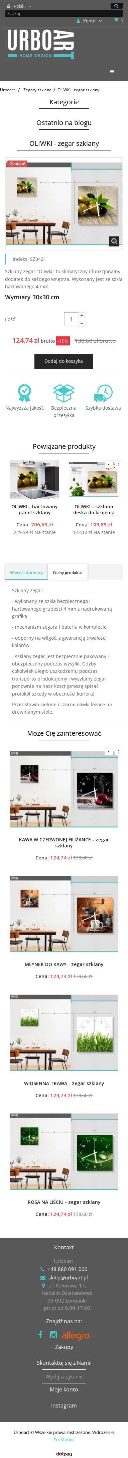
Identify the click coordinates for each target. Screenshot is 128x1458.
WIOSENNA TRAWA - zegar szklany (64, 1083)
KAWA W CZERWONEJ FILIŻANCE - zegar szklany (64, 843)
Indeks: (21, 259)
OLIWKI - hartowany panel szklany (34, 510)
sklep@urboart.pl (68, 1277)
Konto (89, 21)
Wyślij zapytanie (64, 1376)
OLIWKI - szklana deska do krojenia (94, 510)
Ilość (10, 319)
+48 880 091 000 (67, 1269)
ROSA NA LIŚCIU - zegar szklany (64, 1202)
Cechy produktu (68, 573)
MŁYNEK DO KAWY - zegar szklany (64, 964)
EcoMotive (64, 1440)
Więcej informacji (26, 573)
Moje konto (64, 1389)
